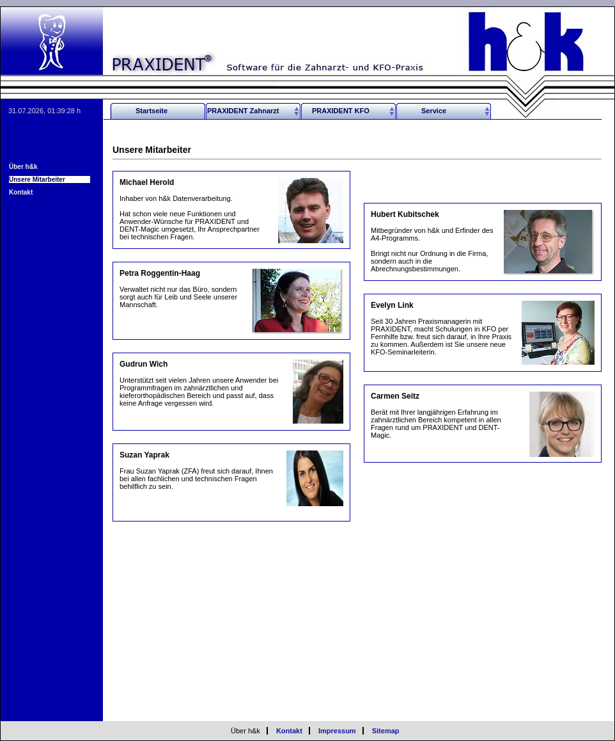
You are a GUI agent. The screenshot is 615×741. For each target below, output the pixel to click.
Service (433, 111)
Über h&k (23, 166)
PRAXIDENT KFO (341, 111)
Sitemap (386, 731)
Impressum (337, 731)
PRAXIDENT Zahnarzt (243, 111)
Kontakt (21, 192)
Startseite (151, 111)
